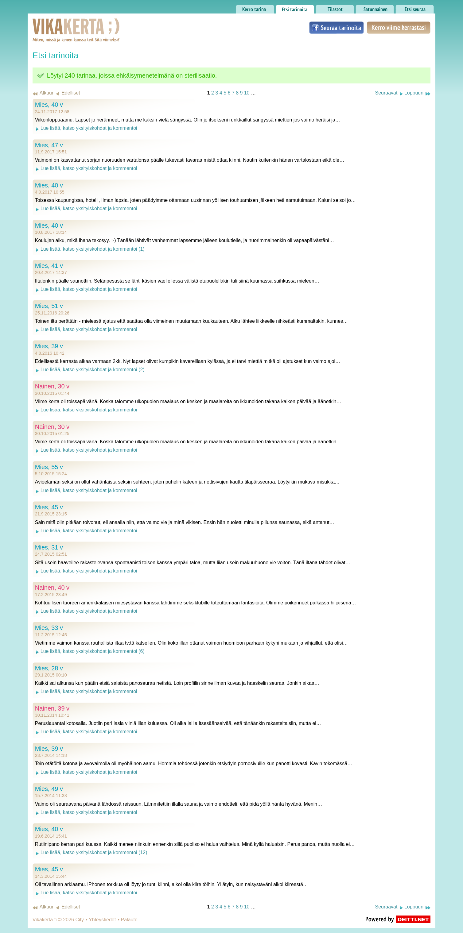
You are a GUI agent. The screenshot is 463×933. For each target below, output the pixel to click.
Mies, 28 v (49, 668)
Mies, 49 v (49, 788)
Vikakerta (61, 23)
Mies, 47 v (49, 145)
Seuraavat (386, 92)
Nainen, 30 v (52, 386)
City (79, 919)
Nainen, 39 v (52, 708)
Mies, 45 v (49, 507)
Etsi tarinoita (295, 7)
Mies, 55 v (49, 467)
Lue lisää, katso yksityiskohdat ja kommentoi (89, 128)
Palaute (129, 919)
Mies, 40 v (49, 104)
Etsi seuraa (414, 7)
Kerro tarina (255, 7)
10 (247, 92)
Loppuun (413, 92)
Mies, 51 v (49, 306)
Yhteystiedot (102, 919)
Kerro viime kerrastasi (398, 27)
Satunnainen (375, 7)
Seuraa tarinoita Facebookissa (336, 27)
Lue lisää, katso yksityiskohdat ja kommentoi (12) (94, 852)
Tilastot (335, 7)
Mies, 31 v (49, 547)
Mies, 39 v (49, 346)
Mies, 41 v (49, 265)
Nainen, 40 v (52, 587)
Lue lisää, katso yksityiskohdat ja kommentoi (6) (93, 651)
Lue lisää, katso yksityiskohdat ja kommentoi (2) (93, 369)
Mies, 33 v (49, 627)
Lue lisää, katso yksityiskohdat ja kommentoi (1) (93, 249)
